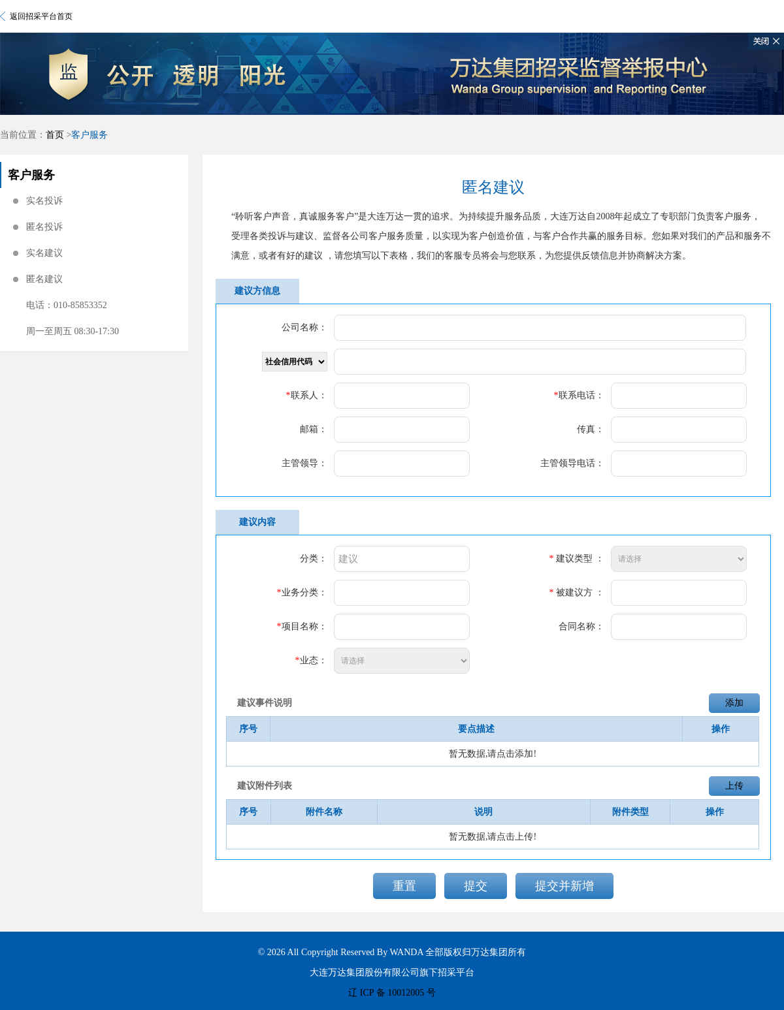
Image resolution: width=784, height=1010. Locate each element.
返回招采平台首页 (41, 16)
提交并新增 (564, 885)
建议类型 (574, 558)
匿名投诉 (44, 227)
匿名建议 (44, 279)
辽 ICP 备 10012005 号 (391, 993)
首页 (55, 135)
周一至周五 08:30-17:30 (72, 331)
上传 (734, 786)
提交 (475, 885)
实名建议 (44, 253)
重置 (404, 885)
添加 (734, 703)
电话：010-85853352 (66, 305)
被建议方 (574, 592)
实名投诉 (44, 201)
